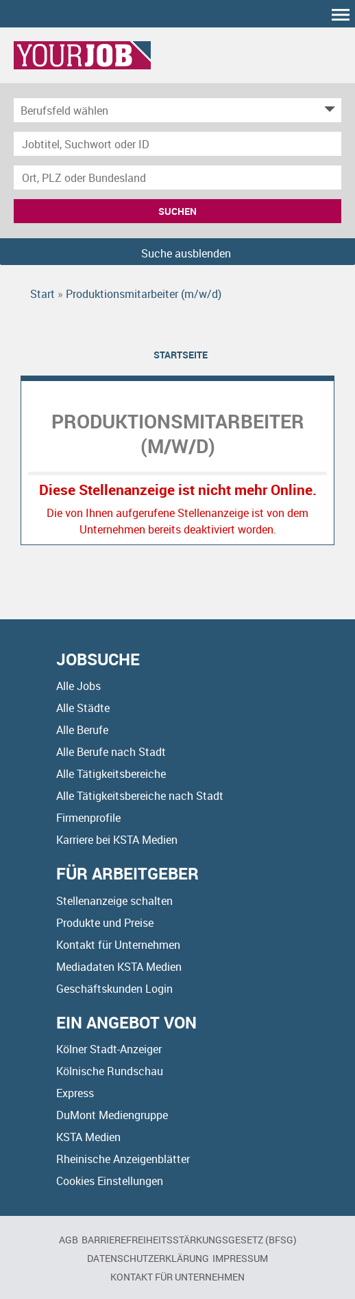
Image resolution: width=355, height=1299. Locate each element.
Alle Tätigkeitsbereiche (111, 773)
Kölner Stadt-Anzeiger (109, 1049)
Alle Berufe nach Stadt (111, 751)
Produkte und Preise (105, 922)
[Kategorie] (164, 110)
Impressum (240, 1258)
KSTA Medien (88, 1137)
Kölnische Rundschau (109, 1071)
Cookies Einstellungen (109, 1180)
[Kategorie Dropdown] (327, 110)
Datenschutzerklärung (148, 1258)
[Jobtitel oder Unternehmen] (177, 144)
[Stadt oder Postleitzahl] (177, 177)
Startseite (181, 354)
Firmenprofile (88, 817)
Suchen (177, 211)
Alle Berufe (82, 729)
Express (75, 1093)
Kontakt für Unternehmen (118, 944)
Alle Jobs (78, 685)
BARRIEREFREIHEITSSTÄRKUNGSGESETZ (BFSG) (189, 1239)
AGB (68, 1239)
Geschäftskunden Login (114, 988)
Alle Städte (83, 707)
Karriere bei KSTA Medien (117, 839)
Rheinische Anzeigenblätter (123, 1158)
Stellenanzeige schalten (114, 900)
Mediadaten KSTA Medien (119, 966)
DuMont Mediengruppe (112, 1115)
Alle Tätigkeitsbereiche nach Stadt (139, 795)
